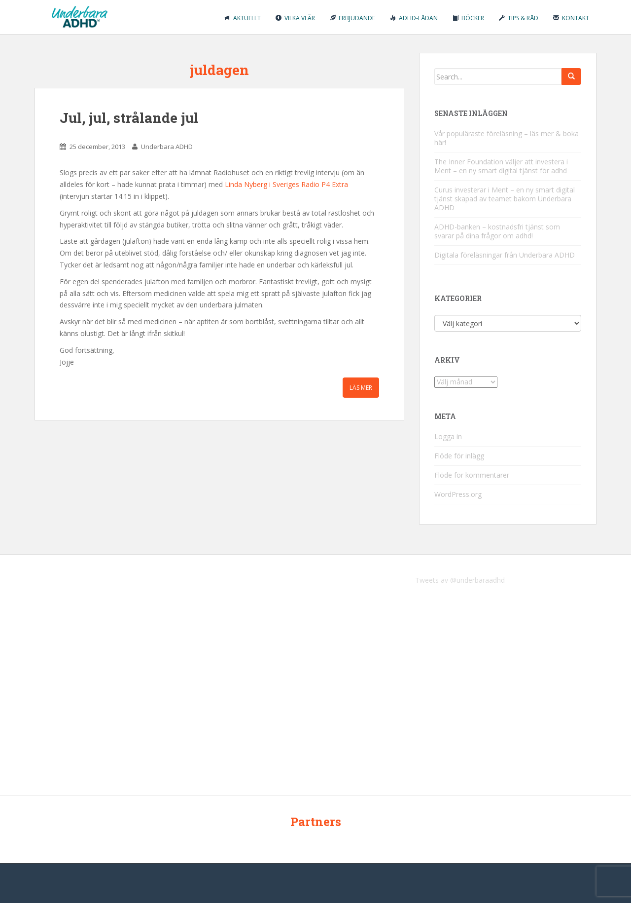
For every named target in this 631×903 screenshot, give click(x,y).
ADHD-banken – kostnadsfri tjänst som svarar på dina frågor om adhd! (497, 231)
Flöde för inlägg (459, 455)
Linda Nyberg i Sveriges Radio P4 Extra (286, 184)
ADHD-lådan (414, 18)
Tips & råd (518, 18)
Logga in (448, 436)
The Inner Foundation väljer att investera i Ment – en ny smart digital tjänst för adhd (501, 166)
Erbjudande (352, 18)
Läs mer (361, 387)
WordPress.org (458, 494)
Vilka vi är (295, 18)
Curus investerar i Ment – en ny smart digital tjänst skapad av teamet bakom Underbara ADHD (504, 198)
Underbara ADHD (167, 146)
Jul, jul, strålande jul (129, 118)
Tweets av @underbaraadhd (460, 580)
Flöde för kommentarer (471, 475)
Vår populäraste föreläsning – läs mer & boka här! (506, 138)
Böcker (468, 18)
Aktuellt (242, 18)
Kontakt (571, 18)
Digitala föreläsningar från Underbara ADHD (504, 255)
